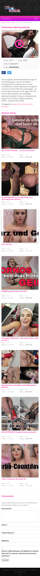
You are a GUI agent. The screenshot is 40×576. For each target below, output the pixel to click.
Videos (13, 22)
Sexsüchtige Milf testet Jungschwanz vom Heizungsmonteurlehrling (17, 198)
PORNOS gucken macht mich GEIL (14, 291)
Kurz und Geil (7, 244)
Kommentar (7, 508)
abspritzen (17, 104)
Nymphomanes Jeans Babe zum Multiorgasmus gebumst (19, 386)
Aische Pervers (6, 22)
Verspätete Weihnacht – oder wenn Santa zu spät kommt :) (20, 339)
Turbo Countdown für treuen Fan (14, 479)
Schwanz (5, 106)
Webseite (5, 541)
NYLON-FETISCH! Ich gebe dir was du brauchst (19, 432)
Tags (19, 574)
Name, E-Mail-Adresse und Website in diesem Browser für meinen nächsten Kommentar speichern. (20, 553)
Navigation (6, 18)
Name (4, 525)
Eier (31, 104)
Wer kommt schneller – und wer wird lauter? (18, 150)
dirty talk (25, 104)
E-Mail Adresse (7, 533)
